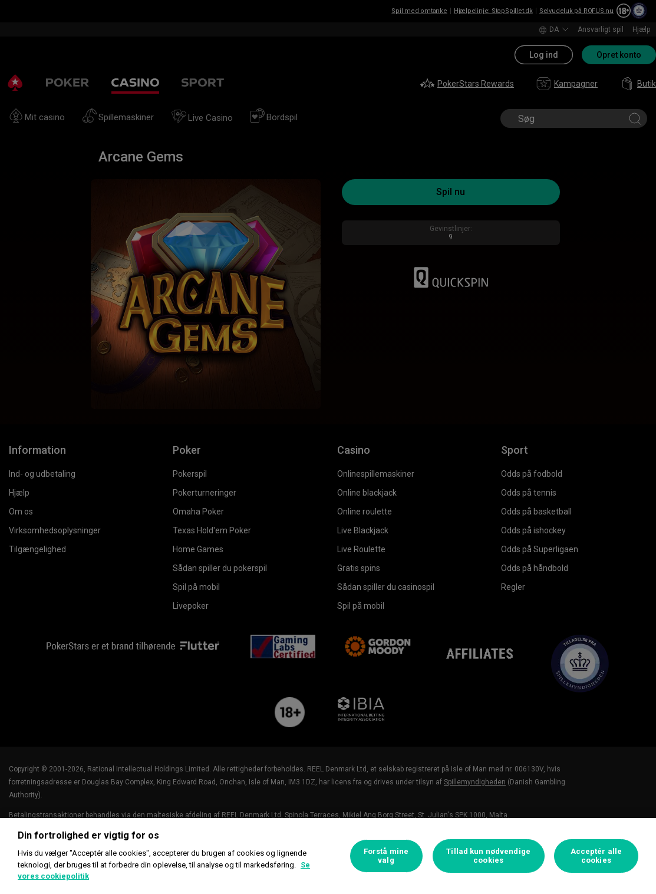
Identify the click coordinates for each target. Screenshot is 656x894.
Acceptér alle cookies (596, 856)
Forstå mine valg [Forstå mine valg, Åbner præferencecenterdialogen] (386, 856)
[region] (328, 856)
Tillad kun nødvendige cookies (488, 856)
